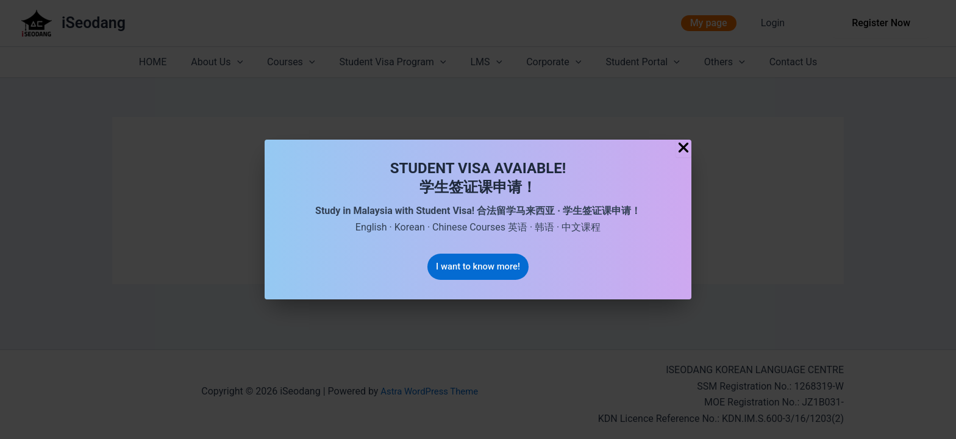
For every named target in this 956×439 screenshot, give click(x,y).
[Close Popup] (683, 148)
